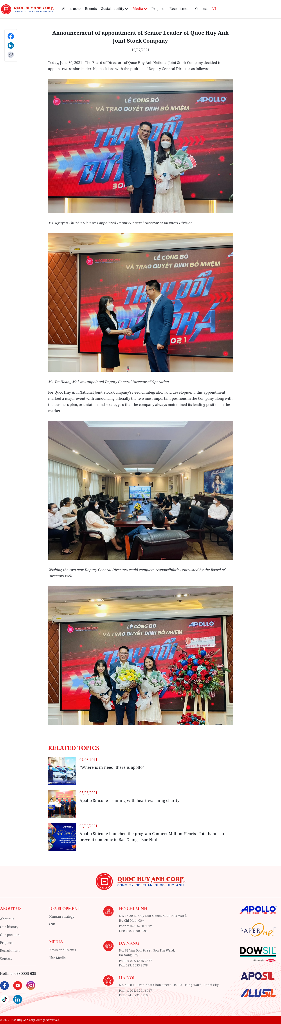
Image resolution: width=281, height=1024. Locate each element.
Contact (201, 8)
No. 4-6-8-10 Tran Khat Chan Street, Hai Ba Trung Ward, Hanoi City (169, 984)
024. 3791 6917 (141, 990)
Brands (91, 8)
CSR (52, 924)
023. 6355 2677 (141, 960)
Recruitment (180, 8)
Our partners (11, 934)
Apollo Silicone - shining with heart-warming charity (129, 800)
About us (7, 918)
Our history (9, 926)
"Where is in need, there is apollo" (111, 767)
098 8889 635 (25, 973)
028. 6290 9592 (141, 926)
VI (214, 8)
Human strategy (62, 916)
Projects (158, 8)
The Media (58, 958)
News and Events (63, 950)
